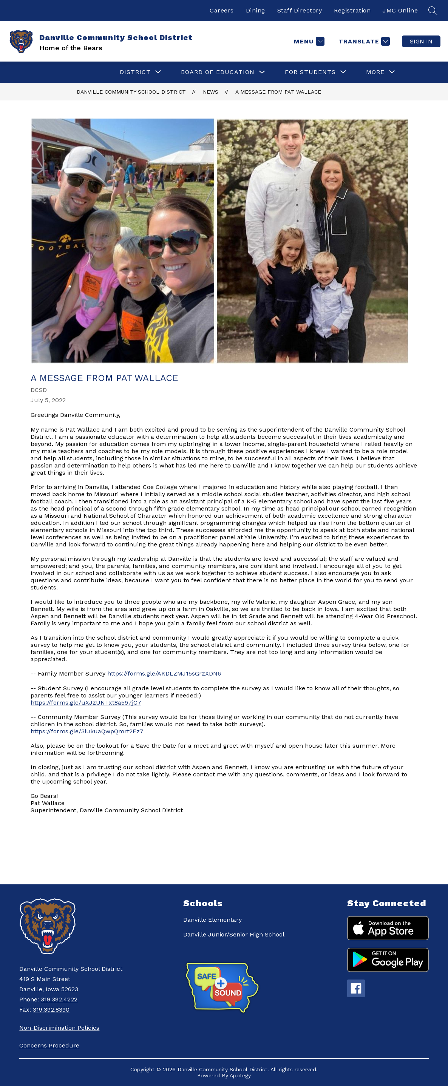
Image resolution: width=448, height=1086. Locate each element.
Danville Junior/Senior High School (233, 934)
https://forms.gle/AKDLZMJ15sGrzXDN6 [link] (164, 673)
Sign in (421, 41)
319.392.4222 (59, 999)
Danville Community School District (131, 92)
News (210, 92)
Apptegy (240, 1075)
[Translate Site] (363, 41)
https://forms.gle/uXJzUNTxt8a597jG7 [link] (86, 702)
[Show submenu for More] (375, 72)
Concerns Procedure (49, 1045)
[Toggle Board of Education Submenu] (262, 72)
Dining (255, 10)
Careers (222, 10)
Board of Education (218, 72)
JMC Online (400, 10)
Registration (352, 10)
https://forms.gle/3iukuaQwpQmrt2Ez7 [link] (87, 731)
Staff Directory (299, 10)
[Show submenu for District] (135, 72)
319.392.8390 (51, 1009)
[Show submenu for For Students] (310, 72)
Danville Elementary (212, 919)
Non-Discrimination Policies (59, 1027)
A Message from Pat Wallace (278, 92)
